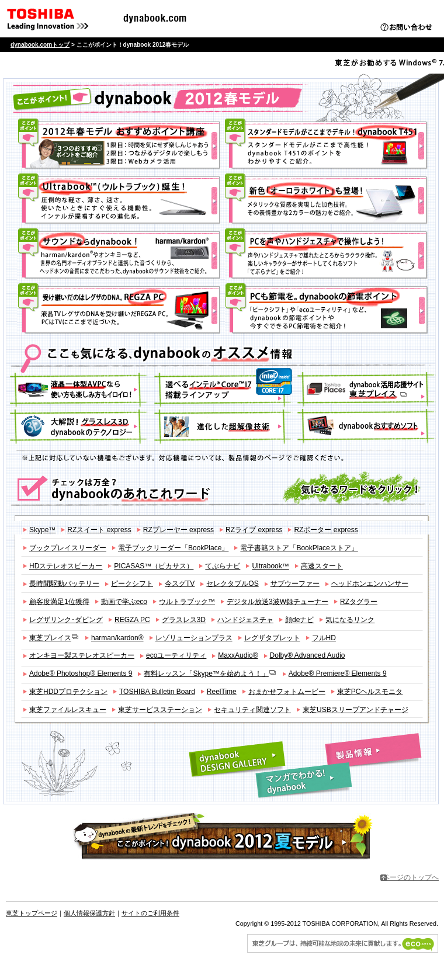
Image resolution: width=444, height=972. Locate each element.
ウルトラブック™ (187, 602)
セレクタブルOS (232, 583)
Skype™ (42, 530)
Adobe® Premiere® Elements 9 (338, 673)
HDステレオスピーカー (65, 566)
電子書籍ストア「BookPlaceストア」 (299, 548)
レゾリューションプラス (194, 638)
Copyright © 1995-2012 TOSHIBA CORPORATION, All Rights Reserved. (336, 923)
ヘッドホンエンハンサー (369, 583)
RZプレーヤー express (178, 530)
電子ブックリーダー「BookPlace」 (173, 548)
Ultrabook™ (270, 566)
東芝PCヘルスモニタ (370, 692)
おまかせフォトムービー (286, 692)
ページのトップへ (411, 877)
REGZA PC (132, 620)
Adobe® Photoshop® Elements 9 (80, 673)
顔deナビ (299, 620)
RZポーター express (326, 530)
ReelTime (222, 692)
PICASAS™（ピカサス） (153, 566)
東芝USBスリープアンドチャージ (355, 710)
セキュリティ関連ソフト (252, 710)
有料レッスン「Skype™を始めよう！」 (210, 673)
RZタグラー (358, 602)
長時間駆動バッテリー (64, 583)
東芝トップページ (31, 913)
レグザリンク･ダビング (66, 620)
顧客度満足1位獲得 (59, 602)
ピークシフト (132, 583)
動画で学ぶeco (124, 602)
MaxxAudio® (238, 655)
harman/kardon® (117, 638)
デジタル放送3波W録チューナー (277, 602)
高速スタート (322, 566)
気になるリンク (349, 620)
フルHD (324, 638)
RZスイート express (99, 530)
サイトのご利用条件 (150, 913)
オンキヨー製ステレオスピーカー (81, 655)
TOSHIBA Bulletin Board (157, 692)
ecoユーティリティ (176, 655)
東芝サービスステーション (160, 710)
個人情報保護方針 (89, 913)
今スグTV (180, 583)
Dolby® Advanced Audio (307, 655)
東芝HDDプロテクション (68, 692)
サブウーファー (295, 583)
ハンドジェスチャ (245, 620)
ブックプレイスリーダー (67, 548)
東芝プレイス (54, 638)
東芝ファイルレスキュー (67, 710)
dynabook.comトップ (40, 44)
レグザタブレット (272, 638)
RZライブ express (254, 530)
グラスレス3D (184, 620)
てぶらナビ (222, 566)
